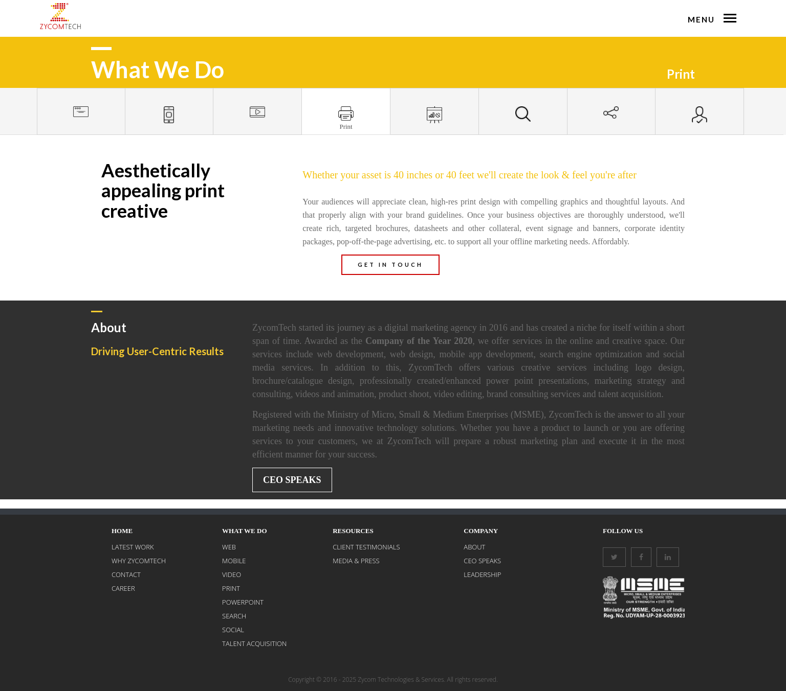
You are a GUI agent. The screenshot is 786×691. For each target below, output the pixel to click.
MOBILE (234, 560)
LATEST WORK (133, 546)
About (474, 546)
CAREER (123, 588)
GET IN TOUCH (390, 264)
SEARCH (234, 615)
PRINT (231, 588)
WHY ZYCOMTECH (139, 560)
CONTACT (126, 574)
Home (122, 531)
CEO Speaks (292, 480)
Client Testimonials (366, 546)
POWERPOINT (243, 602)
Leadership (482, 574)
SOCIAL (233, 629)
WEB (229, 546)
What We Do (244, 531)
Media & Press (356, 560)
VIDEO (231, 574)
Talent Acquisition (254, 643)
